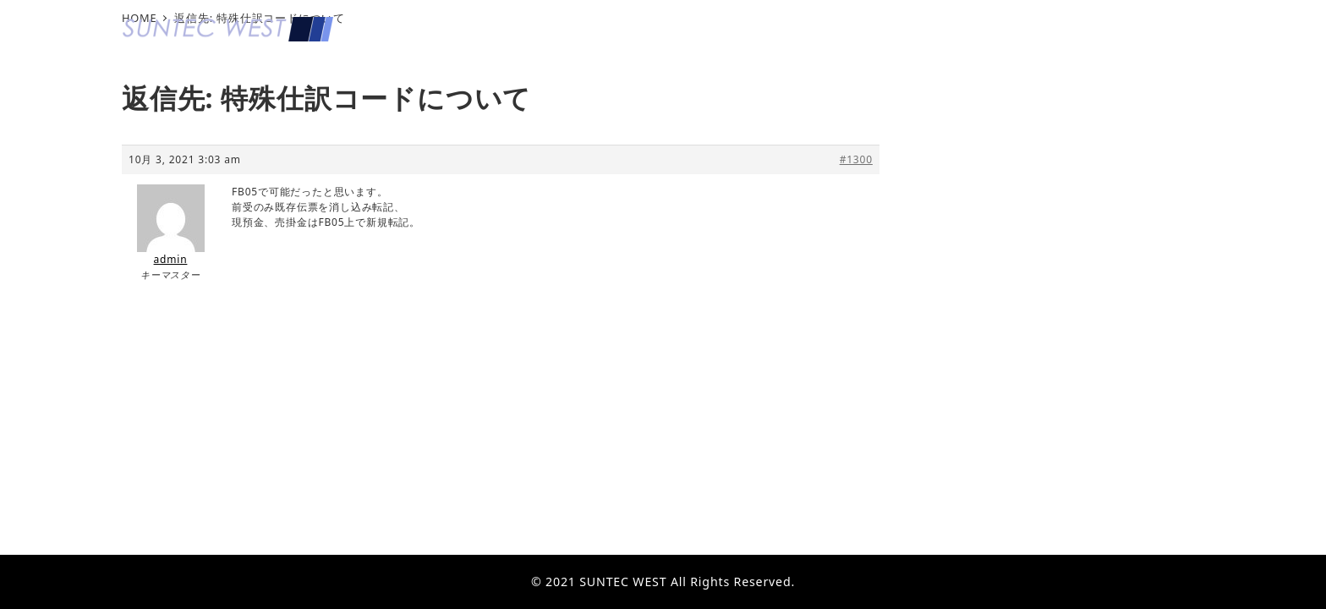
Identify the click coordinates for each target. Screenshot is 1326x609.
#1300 (856, 159)
